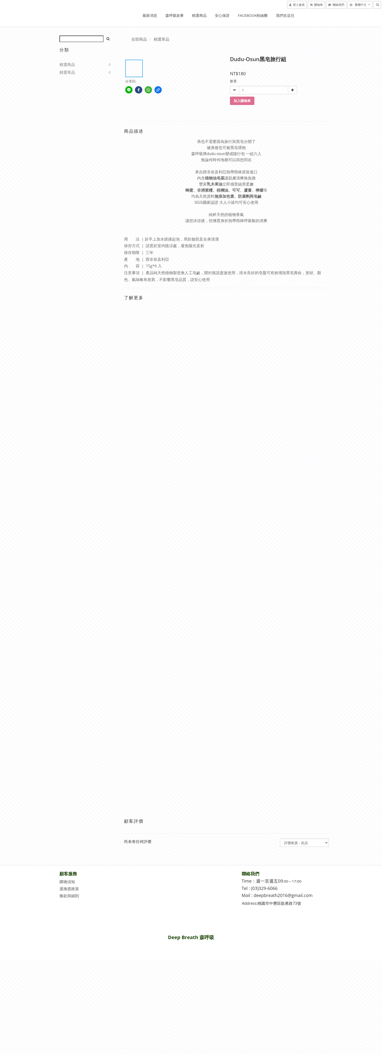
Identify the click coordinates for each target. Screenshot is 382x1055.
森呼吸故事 (174, 15)
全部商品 (139, 39)
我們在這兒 (285, 15)
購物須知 (67, 881)
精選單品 (67, 72)
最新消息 (150, 15)
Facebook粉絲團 (252, 15)
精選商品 (199, 15)
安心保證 (222, 15)
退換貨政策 (69, 888)
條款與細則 (69, 895)
